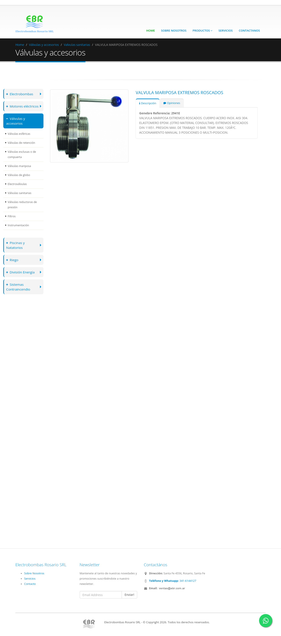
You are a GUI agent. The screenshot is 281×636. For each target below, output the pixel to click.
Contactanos (249, 30)
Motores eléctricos (22, 106)
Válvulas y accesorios (44, 45)
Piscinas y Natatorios (15, 245)
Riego (12, 259)
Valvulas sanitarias (77, 45)
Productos (202, 30)
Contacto (30, 584)
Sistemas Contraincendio (18, 286)
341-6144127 (172, 581)
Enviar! (129, 595)
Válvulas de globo (19, 175)
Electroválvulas (17, 184)
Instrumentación (18, 225)
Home (150, 30)
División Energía (20, 272)
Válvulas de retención (21, 143)
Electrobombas (19, 94)
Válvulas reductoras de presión (22, 204)
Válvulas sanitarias (19, 193)
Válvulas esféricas (19, 134)
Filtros (12, 216)
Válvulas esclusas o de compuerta (22, 154)
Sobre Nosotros (174, 30)
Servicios (225, 30)
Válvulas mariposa (19, 166)
